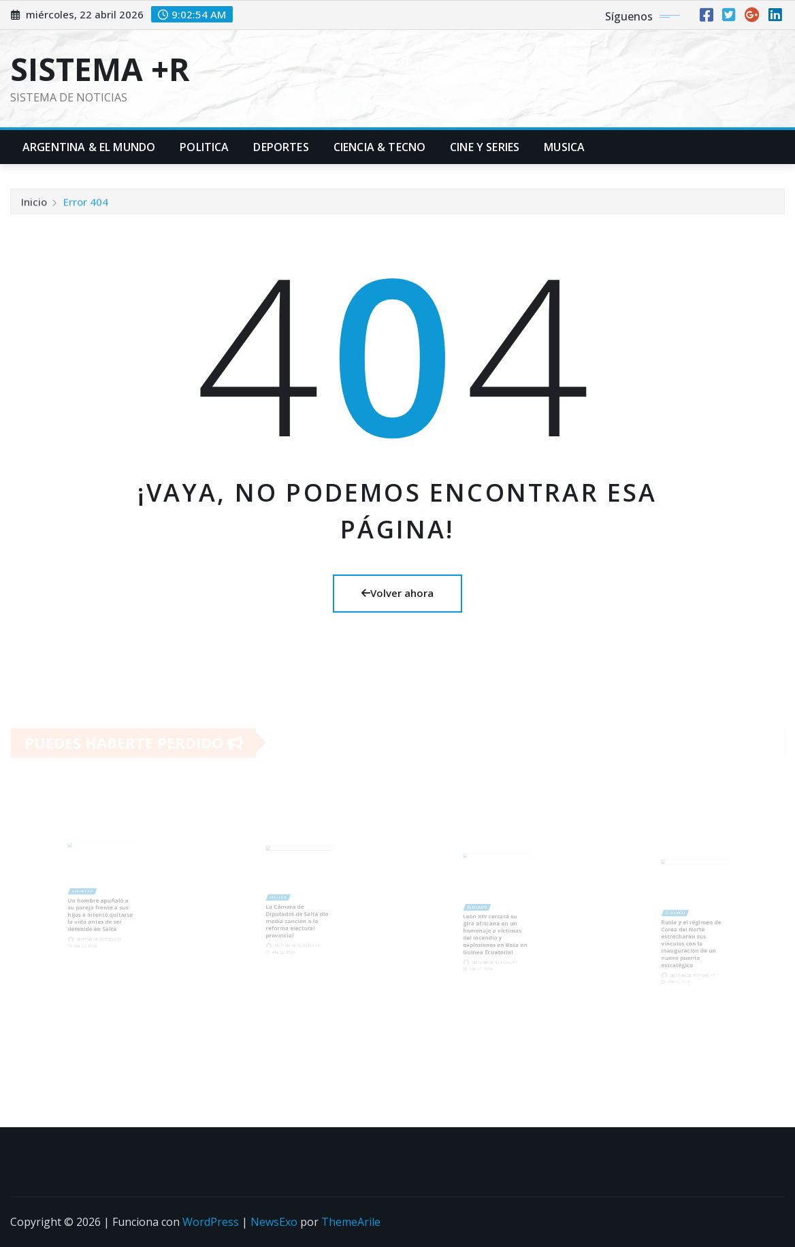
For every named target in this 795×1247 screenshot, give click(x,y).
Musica (564, 147)
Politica (204, 147)
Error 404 (85, 204)
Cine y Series (484, 147)
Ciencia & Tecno (379, 147)
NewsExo (273, 1221)
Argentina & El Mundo (88, 147)
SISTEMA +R (100, 69)
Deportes (280, 147)
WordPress (210, 1221)
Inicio (34, 204)
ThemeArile (350, 1221)
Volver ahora (397, 593)
